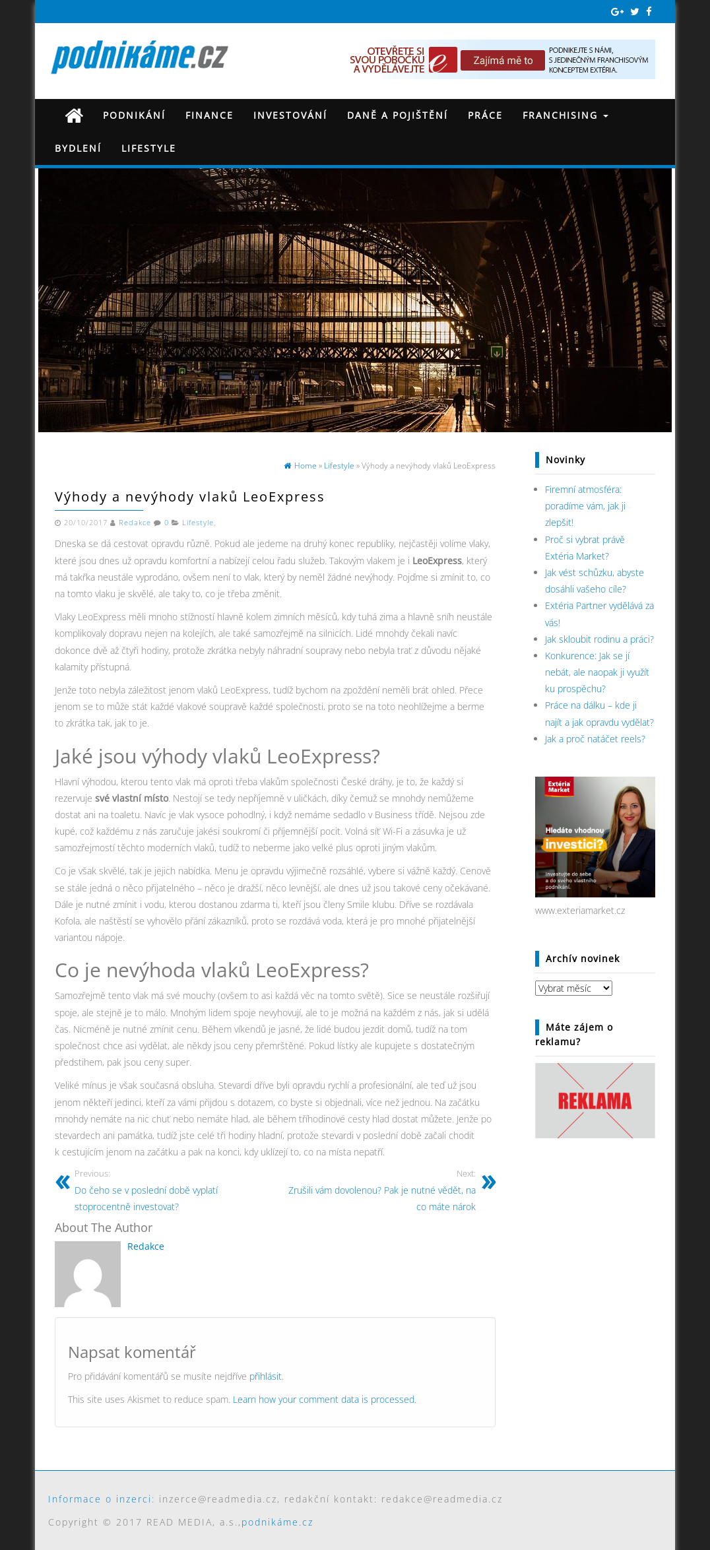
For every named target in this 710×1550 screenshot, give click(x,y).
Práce (485, 115)
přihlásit (265, 1376)
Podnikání (134, 115)
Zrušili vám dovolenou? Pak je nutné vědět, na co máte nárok (380, 1190)
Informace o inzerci (100, 1499)
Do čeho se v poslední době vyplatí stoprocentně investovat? (170, 1190)
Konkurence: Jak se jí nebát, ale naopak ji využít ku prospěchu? (597, 672)
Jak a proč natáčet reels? (595, 738)
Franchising (565, 115)
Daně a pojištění (397, 115)
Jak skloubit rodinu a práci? (599, 639)
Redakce (135, 522)
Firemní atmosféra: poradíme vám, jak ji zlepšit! (585, 506)
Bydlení (78, 148)
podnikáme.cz (277, 1522)
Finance (209, 115)
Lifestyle (148, 148)
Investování (290, 115)
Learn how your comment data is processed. (324, 1399)
